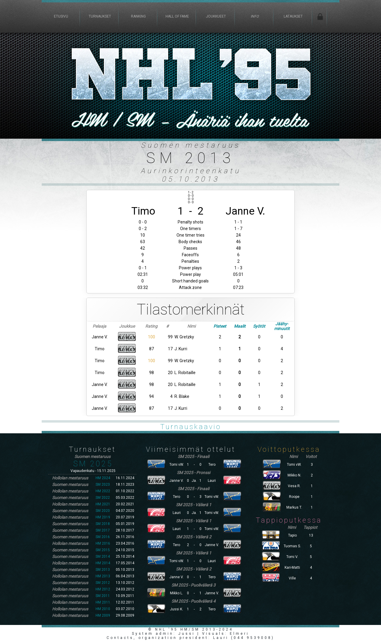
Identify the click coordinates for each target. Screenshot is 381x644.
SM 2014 (103, 556)
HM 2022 (103, 491)
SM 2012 (103, 583)
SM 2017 (103, 530)
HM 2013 (103, 576)
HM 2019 (103, 517)
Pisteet (219, 326)
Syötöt (259, 326)
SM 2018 (103, 524)
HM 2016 (103, 543)
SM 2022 (103, 497)
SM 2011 (103, 596)
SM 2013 (103, 570)
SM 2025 (93, 463)
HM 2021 (103, 504)
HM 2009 (103, 615)
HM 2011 (103, 602)
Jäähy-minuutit (282, 326)
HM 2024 (103, 478)
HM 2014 (103, 563)
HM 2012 (103, 589)
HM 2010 (103, 609)
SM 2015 (103, 550)
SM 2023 (103, 484)
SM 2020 (103, 511)
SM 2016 (103, 537)
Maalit (240, 326)
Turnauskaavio (190, 427)
